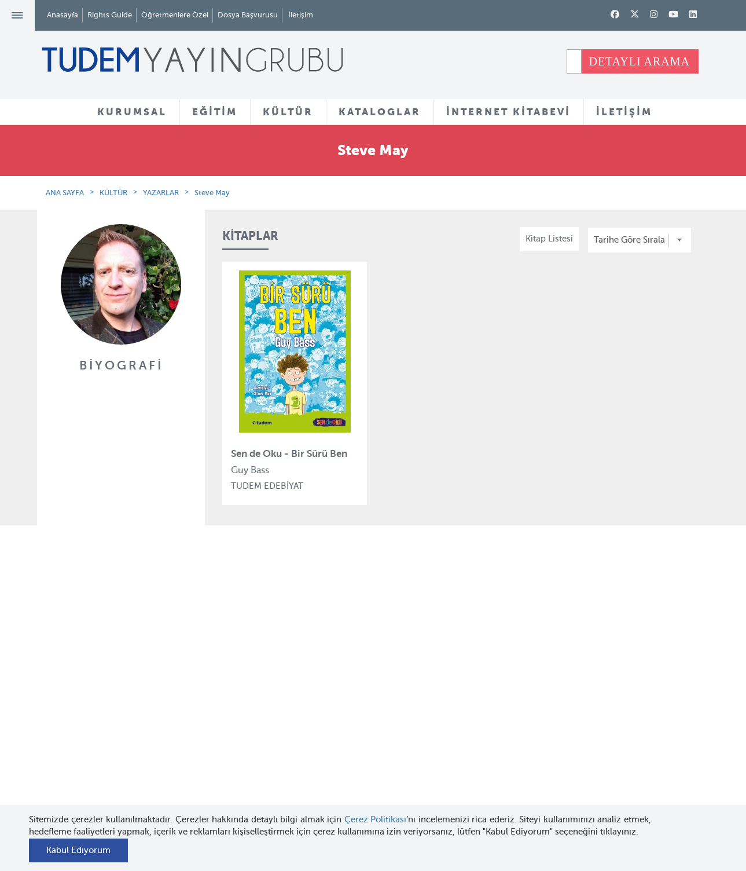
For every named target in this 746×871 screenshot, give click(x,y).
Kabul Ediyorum (78, 850)
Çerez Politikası (375, 819)
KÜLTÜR (288, 112)
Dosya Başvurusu (248, 14)
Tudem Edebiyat (247, 717)
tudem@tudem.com (645, 726)
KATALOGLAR (380, 112)
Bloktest (231, 674)
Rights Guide (109, 14)
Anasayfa (62, 14)
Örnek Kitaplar (356, 718)
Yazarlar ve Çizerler (367, 675)
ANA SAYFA (65, 192)
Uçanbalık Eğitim (249, 759)
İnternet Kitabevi (472, 731)
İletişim (300, 14)
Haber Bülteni (131, 717)
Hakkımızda (127, 653)
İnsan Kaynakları (136, 696)
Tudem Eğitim (243, 653)
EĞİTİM (214, 112)
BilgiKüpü (234, 696)
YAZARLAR (161, 192)
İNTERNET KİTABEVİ (508, 112)
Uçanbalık (235, 738)
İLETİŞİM (624, 112)
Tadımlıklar (350, 696)
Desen (227, 780)
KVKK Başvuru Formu (146, 771)
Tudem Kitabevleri (140, 674)
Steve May (212, 192)
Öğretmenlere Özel (174, 14)
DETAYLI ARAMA (639, 61)
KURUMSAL (132, 112)
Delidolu (232, 801)
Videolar (344, 772)
